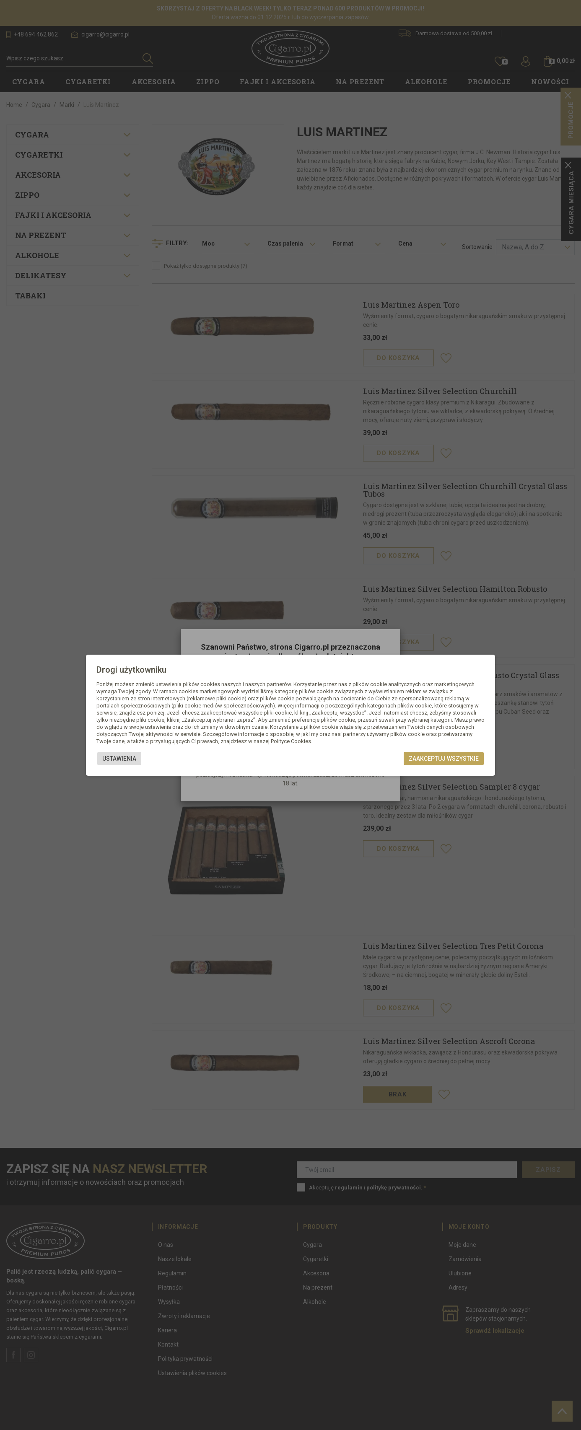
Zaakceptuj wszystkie (444, 758)
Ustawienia (119, 758)
